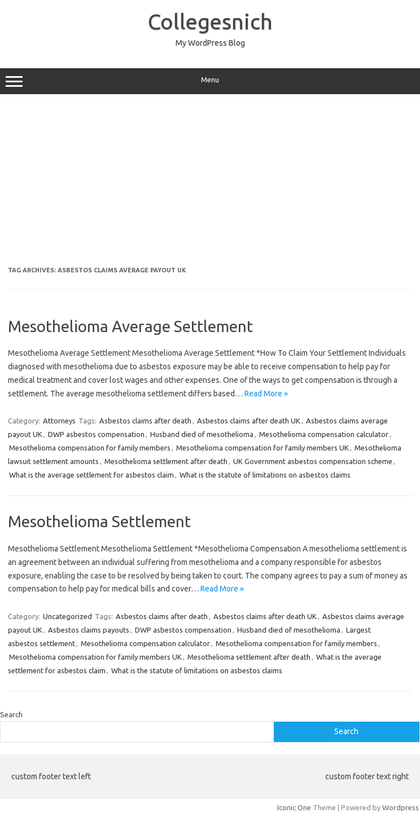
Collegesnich (210, 21)
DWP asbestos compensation (96, 434)
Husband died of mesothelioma (201, 434)
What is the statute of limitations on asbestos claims (265, 475)
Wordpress (400, 807)
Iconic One (294, 807)
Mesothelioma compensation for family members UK (262, 448)
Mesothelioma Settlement (99, 521)
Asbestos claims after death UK (248, 421)
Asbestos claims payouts (88, 630)
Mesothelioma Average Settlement (130, 326)
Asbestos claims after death (145, 421)
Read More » (266, 393)
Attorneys (59, 421)
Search (11, 714)
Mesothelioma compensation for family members (89, 448)
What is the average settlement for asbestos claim (91, 475)
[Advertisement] (210, 184)
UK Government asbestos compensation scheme (312, 461)
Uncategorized (67, 616)
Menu (210, 81)
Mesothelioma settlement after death (166, 461)
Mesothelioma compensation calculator (323, 434)
